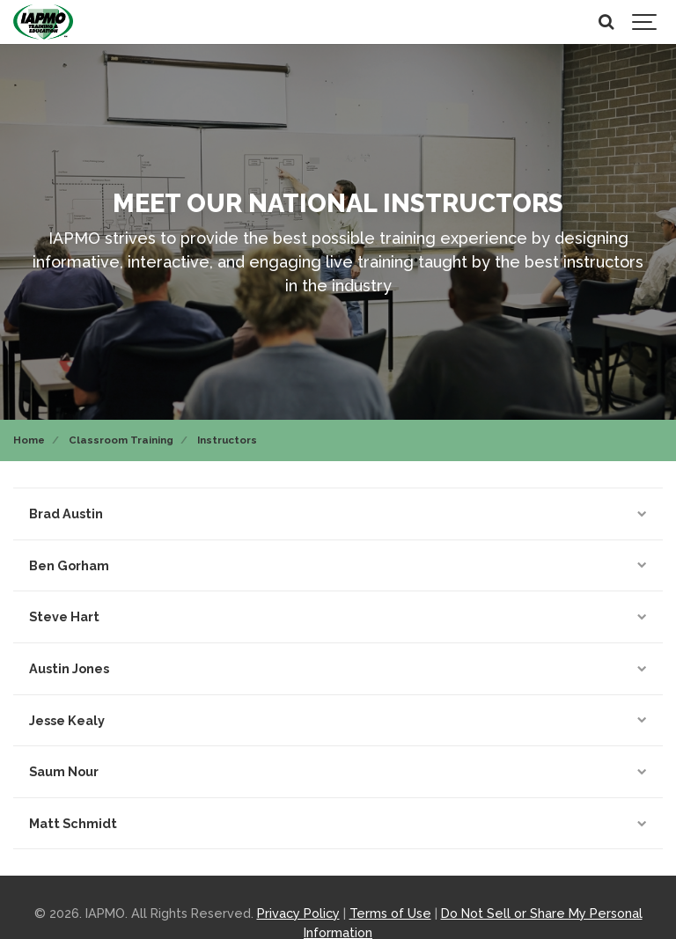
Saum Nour (338, 771)
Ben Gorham (338, 565)
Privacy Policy (298, 913)
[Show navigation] (645, 22)
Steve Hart (338, 616)
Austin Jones (338, 668)
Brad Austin (338, 513)
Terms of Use (390, 913)
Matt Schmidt (338, 823)
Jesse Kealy (338, 720)
